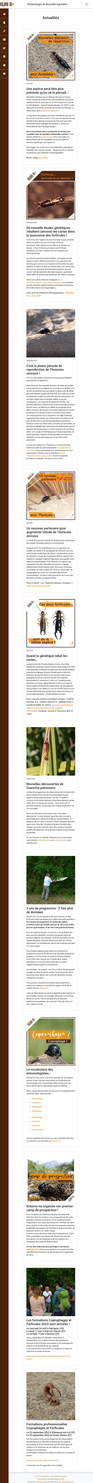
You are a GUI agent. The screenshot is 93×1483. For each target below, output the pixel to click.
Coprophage (37, 1117)
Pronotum (36, 1125)
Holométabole (38, 1130)
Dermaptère (37, 1107)
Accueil (37, 1476)
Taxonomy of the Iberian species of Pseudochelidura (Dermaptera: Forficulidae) (49, 708)
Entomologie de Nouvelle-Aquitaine (47, 4)
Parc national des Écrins (66, 1482)
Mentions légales (61, 1476)
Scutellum (36, 1121)
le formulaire (43, 840)
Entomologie (37, 1098)
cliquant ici (44, 988)
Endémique (36, 1111)
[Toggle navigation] (87, 4)
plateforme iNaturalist (50, 111)
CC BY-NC (43, 158)
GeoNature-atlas (41, 1482)
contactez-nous (33, 1249)
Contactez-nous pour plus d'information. (42, 1460)
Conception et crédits (48, 1476)
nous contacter (61, 840)
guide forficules (46, 137)
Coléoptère (36, 1103)
